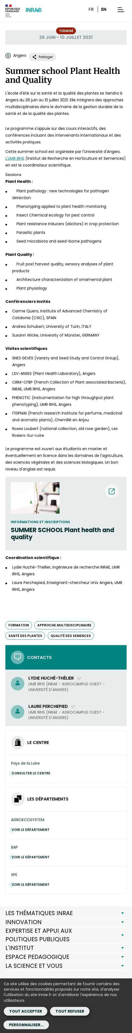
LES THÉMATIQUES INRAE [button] (39, 913)
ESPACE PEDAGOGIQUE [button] (37, 957)
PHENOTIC (21, 397)
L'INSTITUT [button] (19, 948)
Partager (42, 57)
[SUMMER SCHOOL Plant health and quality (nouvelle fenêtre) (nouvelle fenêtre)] (66, 534)
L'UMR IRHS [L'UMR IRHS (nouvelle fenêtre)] (14, 158)
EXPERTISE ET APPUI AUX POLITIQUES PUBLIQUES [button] (38, 935)
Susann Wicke (25, 335)
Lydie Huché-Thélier (55, 678)
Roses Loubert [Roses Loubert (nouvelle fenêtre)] (25, 428)
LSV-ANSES (22, 373)
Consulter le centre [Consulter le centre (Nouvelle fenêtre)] (32, 773)
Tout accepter (25, 1011)
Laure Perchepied (52, 706)
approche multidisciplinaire (64, 625)
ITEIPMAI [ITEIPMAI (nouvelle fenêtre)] (20, 413)
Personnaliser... (26, 1025)
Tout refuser (69, 1011)
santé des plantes (25, 635)
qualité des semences (71, 635)
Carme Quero (25, 311)
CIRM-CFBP (22, 382)
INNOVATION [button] (23, 922)
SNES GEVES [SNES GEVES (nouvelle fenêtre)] (22, 358)
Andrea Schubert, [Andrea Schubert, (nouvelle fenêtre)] (28, 326)
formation (18, 625)
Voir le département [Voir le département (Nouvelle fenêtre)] (32, 829)
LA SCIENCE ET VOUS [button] (33, 966)
